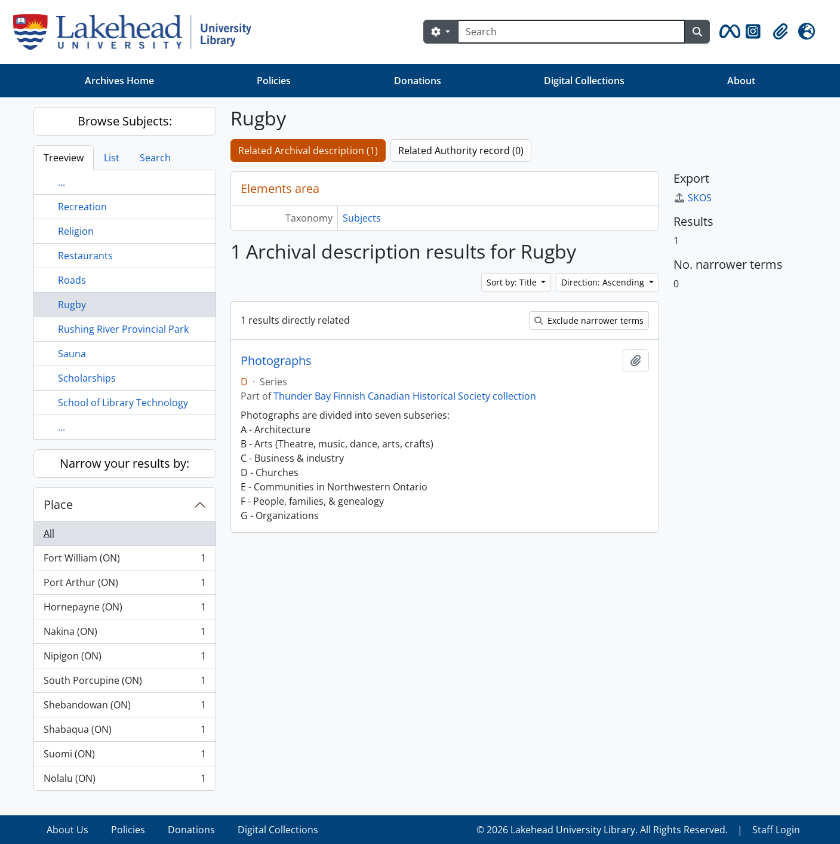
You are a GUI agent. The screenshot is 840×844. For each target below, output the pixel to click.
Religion (76, 231)
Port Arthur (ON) (124, 585)
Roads (72, 280)
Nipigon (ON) (124, 658)
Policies (274, 80)
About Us (67, 829)
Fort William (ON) (124, 560)
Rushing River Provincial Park (123, 329)
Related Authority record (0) (461, 150)
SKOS (692, 197)
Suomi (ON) (124, 756)
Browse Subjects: (125, 121)
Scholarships (87, 378)
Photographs (276, 361)
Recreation (82, 206)
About (741, 80)
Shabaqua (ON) (124, 732)
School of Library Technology (123, 402)
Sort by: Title (513, 282)
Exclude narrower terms (589, 320)
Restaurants (85, 255)
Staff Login (776, 829)
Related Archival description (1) (308, 150)
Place (58, 504)
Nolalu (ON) (124, 780)
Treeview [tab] (64, 157)
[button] (728, 32)
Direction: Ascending (604, 282)
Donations (417, 80)
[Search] (571, 32)
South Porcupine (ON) (124, 683)
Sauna (72, 353)
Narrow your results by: (124, 463)
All (49, 533)
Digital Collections (584, 80)
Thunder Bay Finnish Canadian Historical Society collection (404, 396)
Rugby (72, 304)
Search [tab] (155, 157)
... (61, 182)
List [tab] (111, 157)
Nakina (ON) (124, 634)
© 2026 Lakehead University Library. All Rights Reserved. (602, 829)
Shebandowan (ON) (124, 707)
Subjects (362, 218)
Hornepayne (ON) (124, 609)
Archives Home (119, 80)
